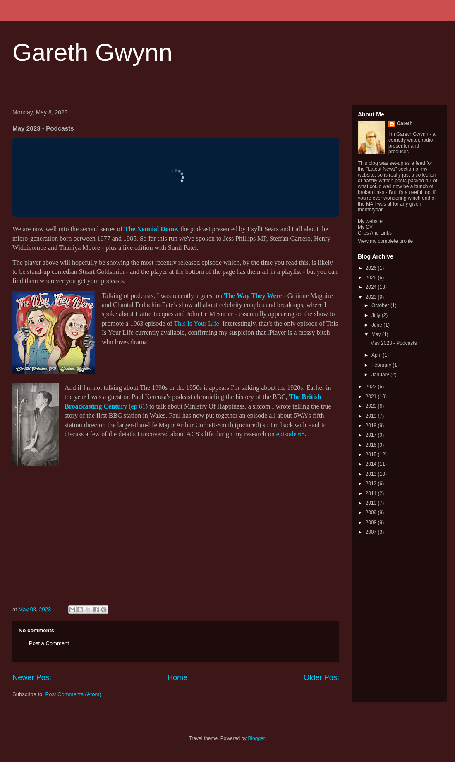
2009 (372, 512)
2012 (372, 483)
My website (370, 221)
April (377, 355)
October (380, 305)
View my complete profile (385, 241)
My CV (365, 227)
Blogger (256, 738)
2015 (372, 454)
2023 (372, 297)
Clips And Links (375, 233)
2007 (372, 532)
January (380, 374)
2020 (372, 406)
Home (178, 677)
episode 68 (290, 434)
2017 (372, 435)
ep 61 (138, 406)
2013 (372, 474)
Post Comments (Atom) (73, 694)
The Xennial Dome (150, 228)
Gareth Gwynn (92, 52)
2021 (372, 396)
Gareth (405, 123)
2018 (372, 425)
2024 (372, 287)
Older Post (321, 677)
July (376, 315)
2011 (372, 493)
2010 (372, 503)
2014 (372, 464)
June (377, 325)
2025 (372, 278)
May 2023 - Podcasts (393, 343)
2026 (372, 268)
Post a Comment (49, 643)
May (376, 334)
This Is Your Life (196, 323)
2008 (372, 522)
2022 (372, 386)
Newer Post (31, 677)
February (382, 365)
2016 (372, 445)
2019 (372, 416)
